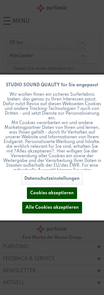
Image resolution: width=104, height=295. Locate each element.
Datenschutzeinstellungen (52, 178)
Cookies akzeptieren (52, 193)
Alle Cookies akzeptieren (52, 207)
